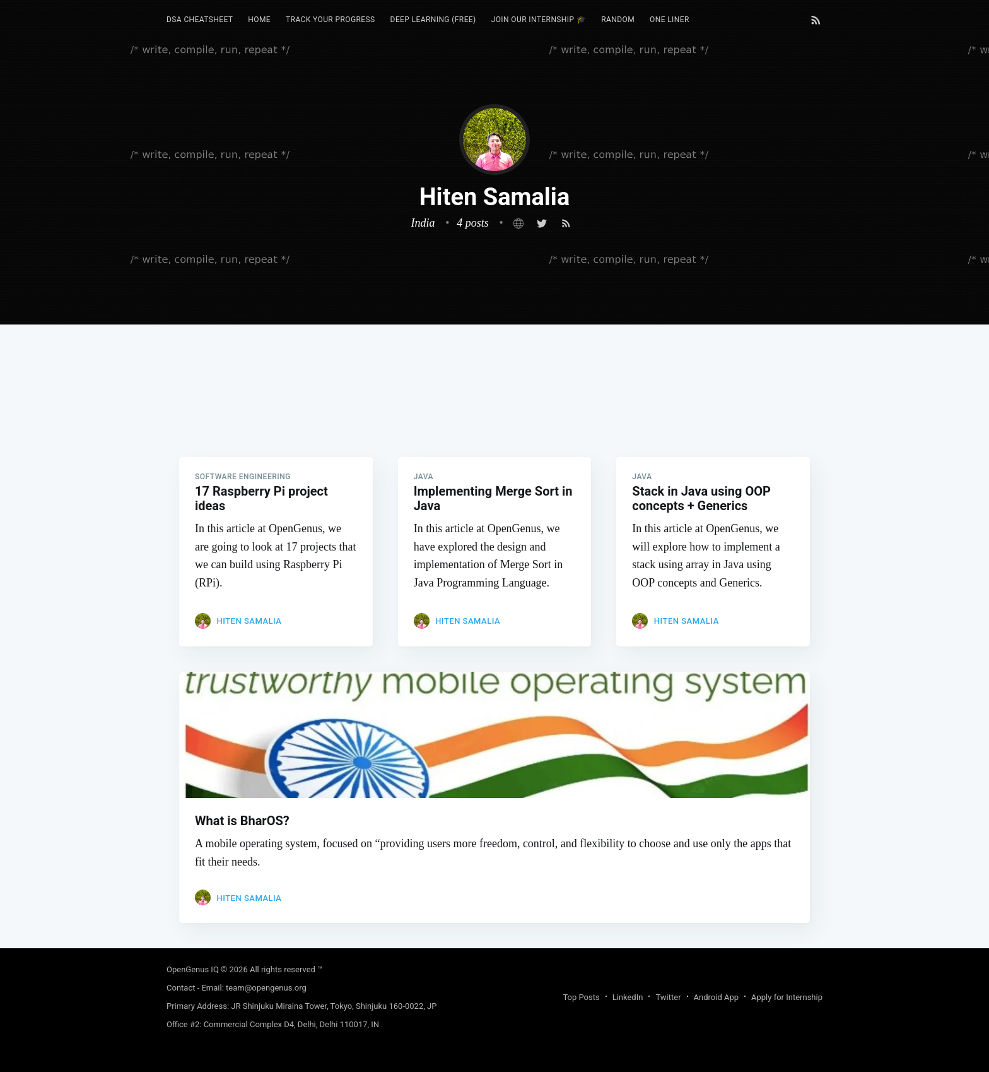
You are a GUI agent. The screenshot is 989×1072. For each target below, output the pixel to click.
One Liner (669, 19)
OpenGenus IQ (193, 969)
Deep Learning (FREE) (433, 19)
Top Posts (581, 997)
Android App (716, 997)
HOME (259, 19)
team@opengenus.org (266, 987)
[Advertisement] (494, 413)
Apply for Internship (786, 997)
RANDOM (618, 19)
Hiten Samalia (248, 621)
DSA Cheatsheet (200, 19)
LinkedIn (627, 997)
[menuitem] (199, 20)
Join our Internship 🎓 (539, 19)
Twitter (668, 997)
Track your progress (330, 19)
